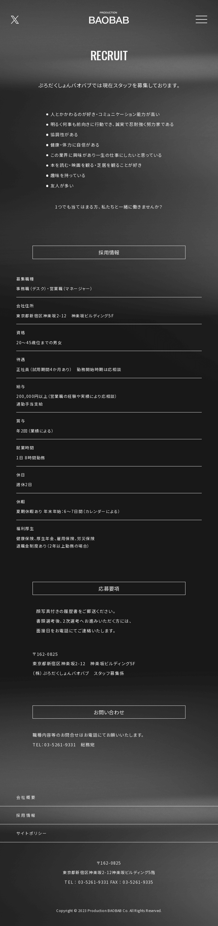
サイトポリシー (31, 833)
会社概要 (26, 797)
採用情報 (26, 815)
